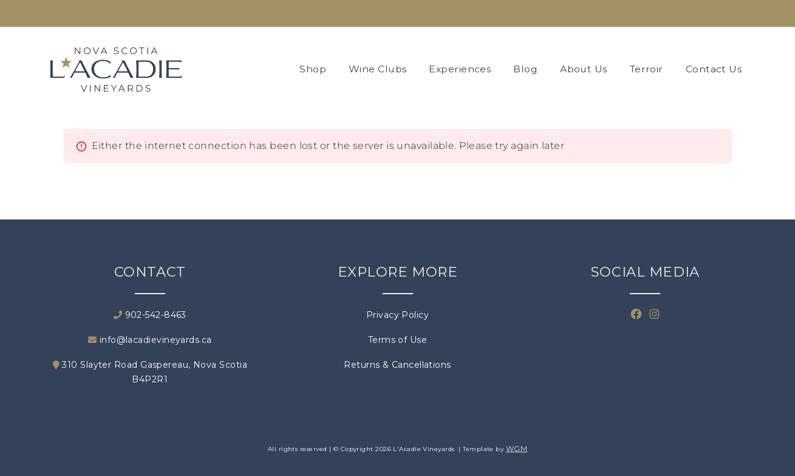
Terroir (646, 69)
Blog (525, 69)
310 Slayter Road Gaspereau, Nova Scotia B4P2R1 (150, 372)
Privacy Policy (397, 314)
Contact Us (714, 69)
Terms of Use (397, 339)
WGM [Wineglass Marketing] (516, 448)
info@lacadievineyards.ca (150, 339)
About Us (583, 69)
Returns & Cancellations (397, 364)
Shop (312, 69)
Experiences (460, 69)
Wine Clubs (378, 69)
